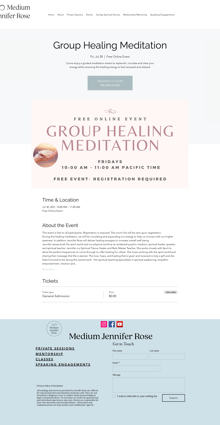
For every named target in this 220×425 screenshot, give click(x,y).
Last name (154, 351)
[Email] (135, 368)
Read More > (49, 269)
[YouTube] (120, 324)
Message (117, 375)
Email (116, 362)
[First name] (129, 356)
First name (117, 351)
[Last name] (166, 356)
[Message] (149, 385)
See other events (110, 84)
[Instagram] (104, 324)
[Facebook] (112, 324)
